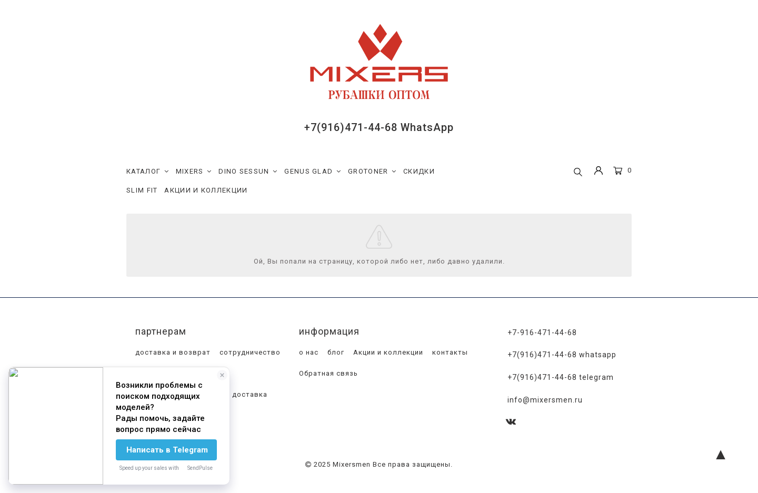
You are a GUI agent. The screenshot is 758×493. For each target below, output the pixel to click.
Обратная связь (327, 374)
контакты (449, 353)
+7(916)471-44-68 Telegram (560, 378)
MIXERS (194, 171)
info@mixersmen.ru (545, 400)
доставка (248, 395)
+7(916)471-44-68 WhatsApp (379, 127)
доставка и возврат (172, 353)
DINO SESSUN (247, 171)
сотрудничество (249, 353)
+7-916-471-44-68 (542, 332)
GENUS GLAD (312, 171)
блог (334, 353)
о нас (307, 353)
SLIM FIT (141, 190)
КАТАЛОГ (147, 171)
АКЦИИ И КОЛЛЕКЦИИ (205, 190)
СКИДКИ (419, 171)
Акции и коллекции (387, 353)
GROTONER (372, 171)
